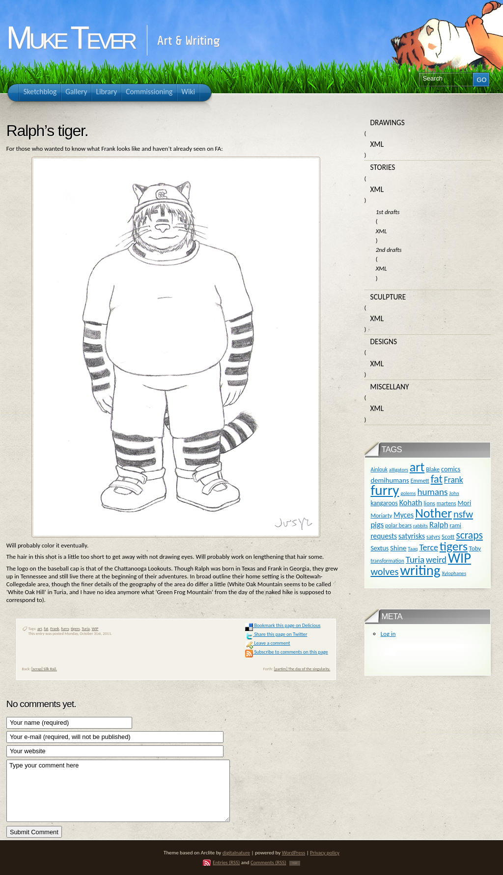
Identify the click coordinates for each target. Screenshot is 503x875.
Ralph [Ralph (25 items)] (438, 524)
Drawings (387, 122)
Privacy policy (324, 852)
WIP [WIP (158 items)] (459, 558)
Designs (383, 341)
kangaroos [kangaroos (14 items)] (383, 503)
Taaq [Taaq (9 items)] (413, 549)
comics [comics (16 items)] (450, 469)
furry (65, 628)
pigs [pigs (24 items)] (377, 524)
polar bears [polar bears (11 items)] (398, 525)
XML (377, 144)
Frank (54, 628)
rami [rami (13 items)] (455, 525)
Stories (382, 167)
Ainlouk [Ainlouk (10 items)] (379, 469)
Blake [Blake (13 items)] (433, 469)
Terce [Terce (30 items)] (428, 547)
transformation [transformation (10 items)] (387, 560)
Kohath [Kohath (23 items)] (410, 502)
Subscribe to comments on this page (286, 652)
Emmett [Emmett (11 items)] (420, 480)
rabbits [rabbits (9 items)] (420, 525)
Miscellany (389, 386)
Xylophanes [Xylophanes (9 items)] (454, 573)
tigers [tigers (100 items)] (454, 546)
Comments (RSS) (268, 862)
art (39, 628)
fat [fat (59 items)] (437, 479)
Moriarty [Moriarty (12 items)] (381, 515)
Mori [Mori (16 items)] (465, 503)
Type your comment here (118, 791)
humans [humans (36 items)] (432, 491)
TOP (294, 863)
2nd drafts (389, 249)
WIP (95, 628)
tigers (75, 628)
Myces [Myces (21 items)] (403, 515)
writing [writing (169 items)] (420, 570)
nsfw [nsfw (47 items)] (463, 514)
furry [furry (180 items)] (384, 490)
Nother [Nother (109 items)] (433, 513)
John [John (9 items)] (454, 493)
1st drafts (388, 212)
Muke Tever (70, 37)
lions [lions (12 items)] (429, 503)
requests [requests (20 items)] (383, 536)
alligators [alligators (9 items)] (398, 469)
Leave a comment (267, 643)
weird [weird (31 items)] (436, 559)
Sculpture (388, 296)
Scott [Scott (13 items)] (448, 536)
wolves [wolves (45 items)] (384, 571)
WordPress (294, 852)
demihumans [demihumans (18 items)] (389, 480)
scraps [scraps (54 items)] (469, 535)
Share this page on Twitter (276, 634)
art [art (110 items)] (417, 467)
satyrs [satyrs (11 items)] (433, 536)
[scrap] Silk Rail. (44, 668)
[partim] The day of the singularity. (302, 668)
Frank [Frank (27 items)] (453, 479)
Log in (388, 633)
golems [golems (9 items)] (408, 493)
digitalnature (236, 852)
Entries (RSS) (226, 862)
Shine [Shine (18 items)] (398, 548)
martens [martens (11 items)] (446, 503)
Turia (85, 628)
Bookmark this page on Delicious (282, 625)
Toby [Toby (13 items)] (475, 548)
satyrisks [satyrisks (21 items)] (411, 536)
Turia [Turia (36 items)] (415, 559)
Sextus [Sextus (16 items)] (379, 548)
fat (46, 628)
